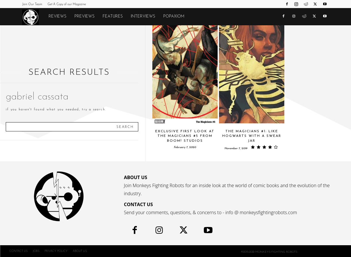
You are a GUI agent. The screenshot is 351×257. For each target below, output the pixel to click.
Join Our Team (32, 4)
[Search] (125, 126)
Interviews (143, 16)
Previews (84, 16)
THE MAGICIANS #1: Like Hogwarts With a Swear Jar (251, 136)
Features (113, 16)
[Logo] (33, 17)
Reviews (57, 16)
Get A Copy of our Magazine (66, 4)
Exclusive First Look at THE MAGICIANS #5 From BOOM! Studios (184, 136)
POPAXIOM (173, 16)
